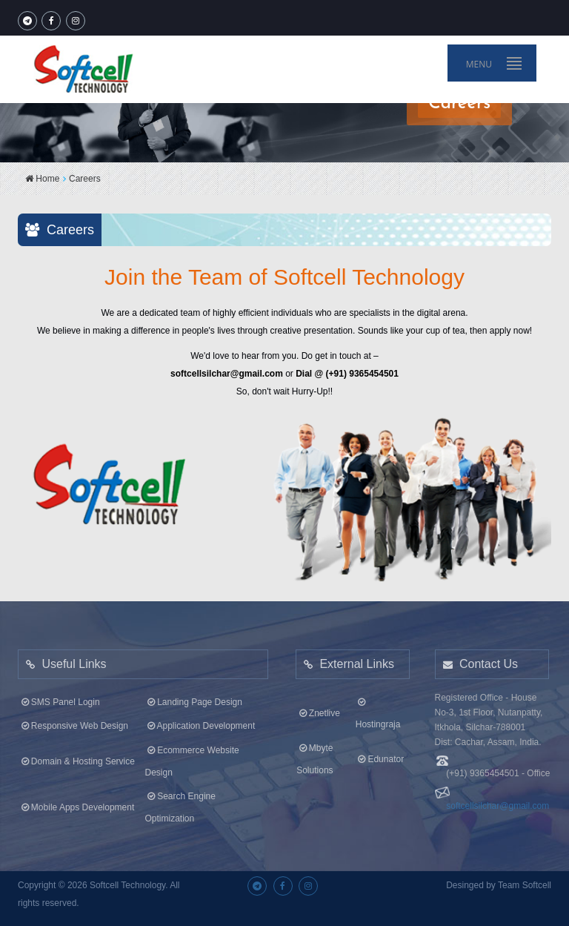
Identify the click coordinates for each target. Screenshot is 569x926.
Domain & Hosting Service (77, 758)
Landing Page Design (193, 699)
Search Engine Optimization (180, 804)
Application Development (200, 723)
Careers (85, 178)
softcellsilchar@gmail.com (497, 803)
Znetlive (318, 710)
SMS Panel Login (59, 699)
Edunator (380, 756)
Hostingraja (378, 710)
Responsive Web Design (73, 723)
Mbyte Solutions (314, 756)
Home (42, 178)
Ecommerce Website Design (192, 757)
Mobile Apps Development (76, 804)
